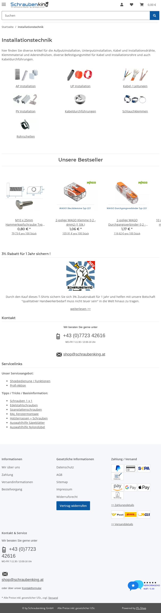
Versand (53, 597)
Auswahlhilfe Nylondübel (27, 427)
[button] (122, 4)
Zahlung (7, 475)
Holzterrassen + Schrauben (29, 418)
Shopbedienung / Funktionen (30, 381)
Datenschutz (65, 467)
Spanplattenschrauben (26, 410)
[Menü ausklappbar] (4, 2)
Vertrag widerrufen (73, 506)
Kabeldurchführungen (80, 111)
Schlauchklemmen (135, 111)
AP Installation (26, 86)
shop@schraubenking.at (84, 354)
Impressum (64, 489)
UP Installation (80, 86)
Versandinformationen (17, 482)
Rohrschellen (26, 136)
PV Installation (25, 111)
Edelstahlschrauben (24, 405)
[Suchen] (154, 15)
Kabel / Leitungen (135, 86)
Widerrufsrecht (67, 497)
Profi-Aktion (18, 385)
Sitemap (62, 482)
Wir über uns (11, 467)
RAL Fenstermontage (24, 414)
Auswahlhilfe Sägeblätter (27, 423)
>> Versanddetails (122, 524)
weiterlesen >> (80, 309)
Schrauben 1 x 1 (21, 401)
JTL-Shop (141, 608)
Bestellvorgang (12, 489)
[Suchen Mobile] (76, 15)
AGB (59, 475)
